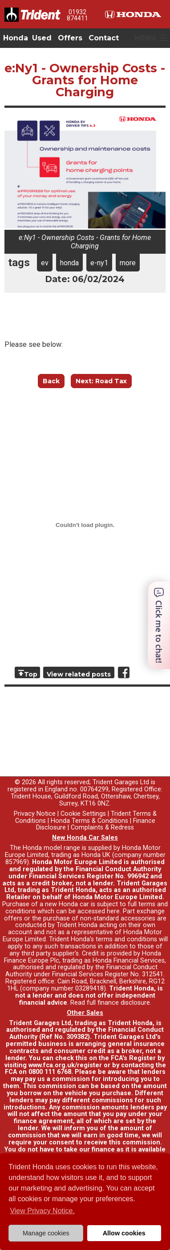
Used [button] (42, 38)
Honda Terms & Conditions (89, 821)
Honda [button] (15, 38)
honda (69, 263)
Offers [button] (70, 38)
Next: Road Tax (101, 381)
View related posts (79, 674)
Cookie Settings (83, 814)
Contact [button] (104, 38)
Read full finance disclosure (110, 1002)
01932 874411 (77, 15)
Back (51, 381)
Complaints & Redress (102, 827)
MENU (145, 38)
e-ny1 (99, 263)
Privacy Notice (35, 814)
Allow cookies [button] (124, 1233)
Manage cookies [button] (46, 1233)
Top (30, 674)
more (128, 263)
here (113, 911)
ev (45, 263)
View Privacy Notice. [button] (42, 1211)
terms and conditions (126, 939)
